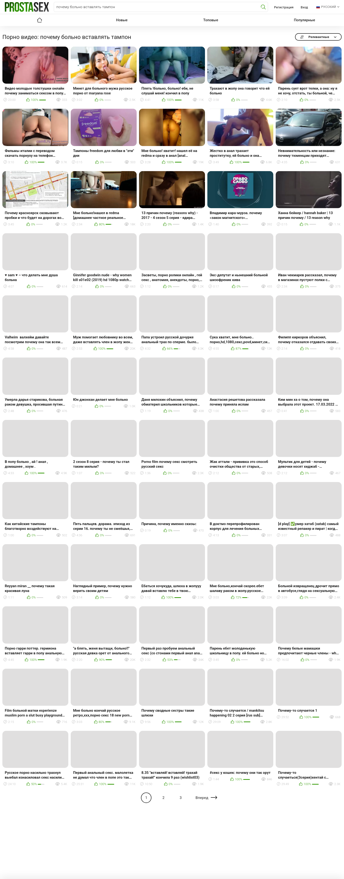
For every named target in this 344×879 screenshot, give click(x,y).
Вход (304, 7)
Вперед (201, 798)
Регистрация (283, 7)
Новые (122, 20)
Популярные (304, 20)
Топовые (210, 20)
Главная (39, 20)
